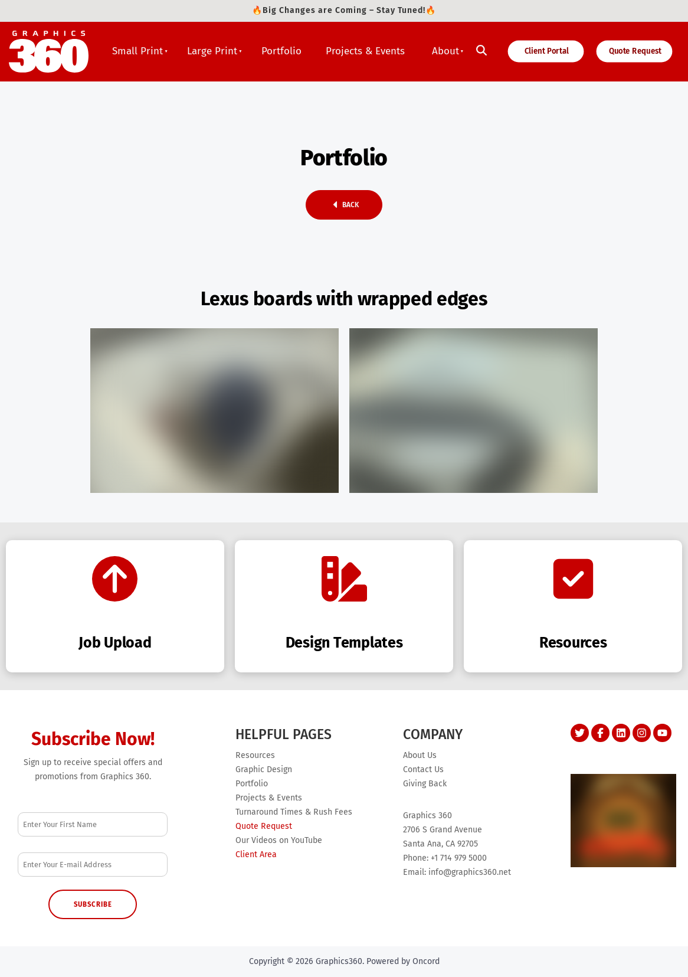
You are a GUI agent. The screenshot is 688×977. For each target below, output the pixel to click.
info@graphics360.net (469, 872)
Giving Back (425, 784)
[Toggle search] (481, 50)
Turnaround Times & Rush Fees (293, 812)
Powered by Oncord (403, 961)
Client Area (256, 854)
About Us (420, 755)
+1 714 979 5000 (459, 858)
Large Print (212, 51)
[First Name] (93, 824)
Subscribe (93, 904)
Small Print (137, 51)
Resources (255, 755)
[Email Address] (93, 864)
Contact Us (423, 769)
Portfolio (281, 51)
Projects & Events (365, 51)
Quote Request (627, 49)
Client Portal (534, 49)
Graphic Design (263, 769)
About (445, 51)
